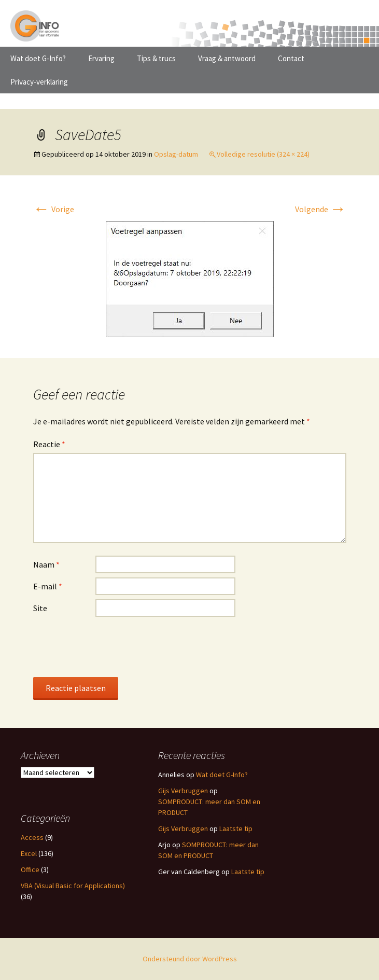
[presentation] (112, 646)
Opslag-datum (176, 154)
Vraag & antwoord (227, 58)
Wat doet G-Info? (38, 58)
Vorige (53, 209)
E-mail (47, 586)
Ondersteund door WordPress (190, 958)
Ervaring (101, 58)
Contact (291, 58)
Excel (29, 853)
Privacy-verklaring (39, 82)
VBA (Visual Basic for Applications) (73, 885)
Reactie (49, 444)
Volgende (320, 209)
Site (40, 608)
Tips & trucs (156, 58)
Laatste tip (235, 828)
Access (32, 837)
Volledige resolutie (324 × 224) (263, 154)
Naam (46, 564)
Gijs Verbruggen (183, 790)
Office (30, 869)
